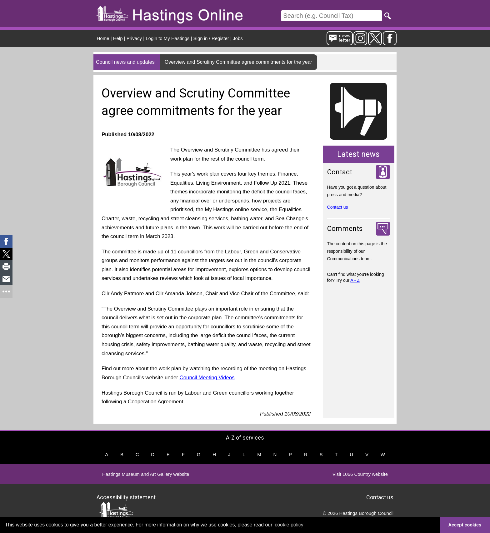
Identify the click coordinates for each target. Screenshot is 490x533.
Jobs (238, 38)
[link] (6, 241)
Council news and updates (125, 62)
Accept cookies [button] (465, 524)
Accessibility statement (126, 497)
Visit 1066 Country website (360, 474)
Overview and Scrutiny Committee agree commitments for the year (238, 62)
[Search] (331, 15)
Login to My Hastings (167, 38)
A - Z (355, 280)
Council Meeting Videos (207, 378)
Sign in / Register (211, 38)
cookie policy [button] (289, 524)
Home (103, 38)
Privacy (134, 38)
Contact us (337, 207)
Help (118, 38)
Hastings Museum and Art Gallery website (145, 474)
